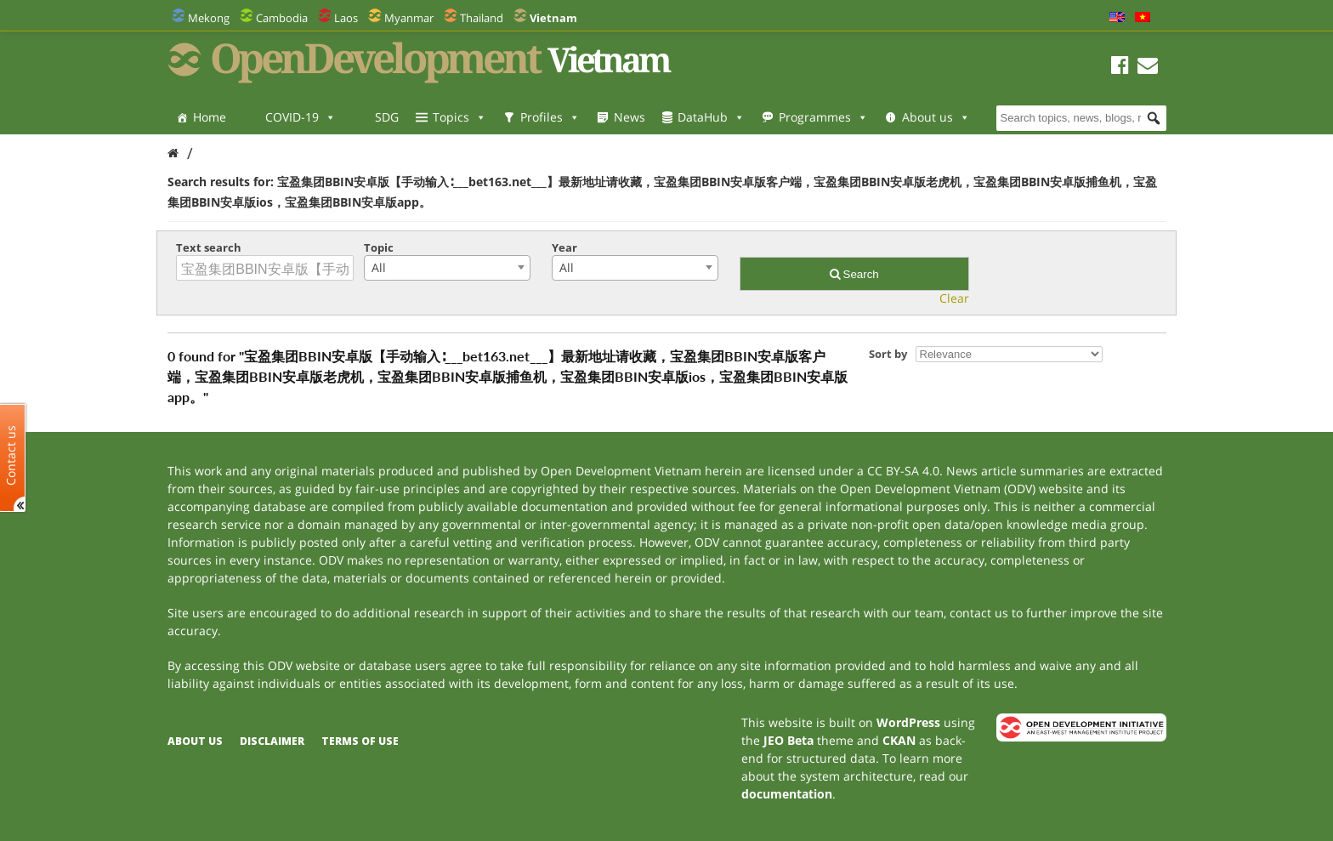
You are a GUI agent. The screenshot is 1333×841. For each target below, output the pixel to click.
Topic (379, 247)
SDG (387, 117)
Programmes (823, 117)
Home (209, 117)
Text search (208, 247)
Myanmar (409, 18)
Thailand (481, 18)
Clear (954, 298)
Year (564, 247)
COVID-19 (300, 117)
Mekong (209, 18)
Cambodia (282, 18)
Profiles (550, 117)
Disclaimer (272, 741)
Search (854, 274)
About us (936, 117)
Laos (346, 18)
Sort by (888, 353)
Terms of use (360, 741)
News (629, 117)
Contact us (11, 454)
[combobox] (447, 268)
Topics (459, 117)
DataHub (711, 117)
